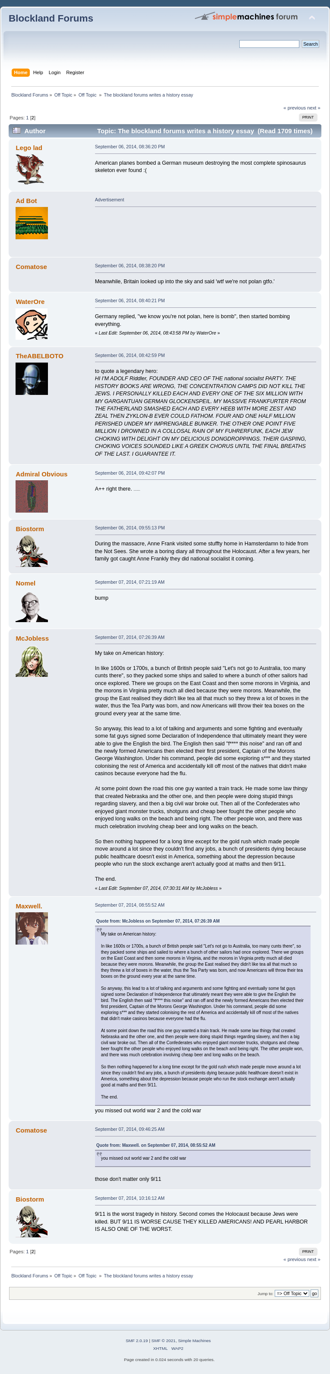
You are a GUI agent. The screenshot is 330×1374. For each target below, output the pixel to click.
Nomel (25, 583)
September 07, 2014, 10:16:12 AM (130, 1198)
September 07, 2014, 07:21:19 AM (130, 582)
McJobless (32, 638)
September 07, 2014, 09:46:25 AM (130, 1129)
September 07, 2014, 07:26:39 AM (130, 637)
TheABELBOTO (39, 356)
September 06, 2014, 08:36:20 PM (130, 146)
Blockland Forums (51, 18)
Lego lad (29, 147)
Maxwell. (29, 906)
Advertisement (109, 199)
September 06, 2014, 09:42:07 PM (130, 473)
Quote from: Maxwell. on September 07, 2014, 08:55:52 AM (156, 1145)
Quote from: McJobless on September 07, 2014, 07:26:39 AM (158, 921)
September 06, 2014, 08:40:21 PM (130, 300)
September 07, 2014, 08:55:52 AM (130, 905)
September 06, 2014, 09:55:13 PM (130, 527)
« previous (294, 107)
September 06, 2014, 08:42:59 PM (130, 355)
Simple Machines (194, 1340)
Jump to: (265, 1293)
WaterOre (30, 301)
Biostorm (30, 528)
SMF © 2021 (164, 1340)
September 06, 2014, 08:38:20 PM (130, 265)
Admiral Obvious (41, 474)
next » (313, 107)
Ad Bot (26, 200)
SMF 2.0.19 (137, 1340)
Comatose (31, 266)
